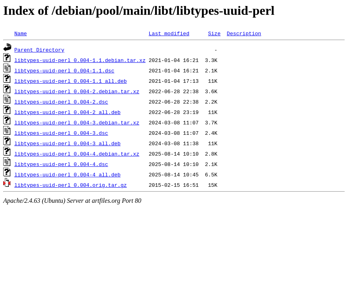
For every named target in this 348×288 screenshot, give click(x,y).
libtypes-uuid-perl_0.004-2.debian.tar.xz (76, 91)
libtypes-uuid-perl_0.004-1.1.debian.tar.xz (80, 60)
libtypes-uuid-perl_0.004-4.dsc (61, 164)
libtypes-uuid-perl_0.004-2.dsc (61, 101)
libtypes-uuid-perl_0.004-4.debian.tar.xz (76, 153)
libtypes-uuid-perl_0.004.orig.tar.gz (70, 184)
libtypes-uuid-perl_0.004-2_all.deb (67, 112)
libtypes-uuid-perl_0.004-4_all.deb (67, 174)
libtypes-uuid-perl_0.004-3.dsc (61, 132)
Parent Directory (39, 49)
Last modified (169, 33)
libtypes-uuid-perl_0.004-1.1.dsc (64, 70)
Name (20, 33)
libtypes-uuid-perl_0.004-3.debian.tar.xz (76, 122)
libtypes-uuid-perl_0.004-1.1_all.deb (70, 80)
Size (214, 33)
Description (244, 33)
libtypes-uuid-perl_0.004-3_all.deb (67, 143)
